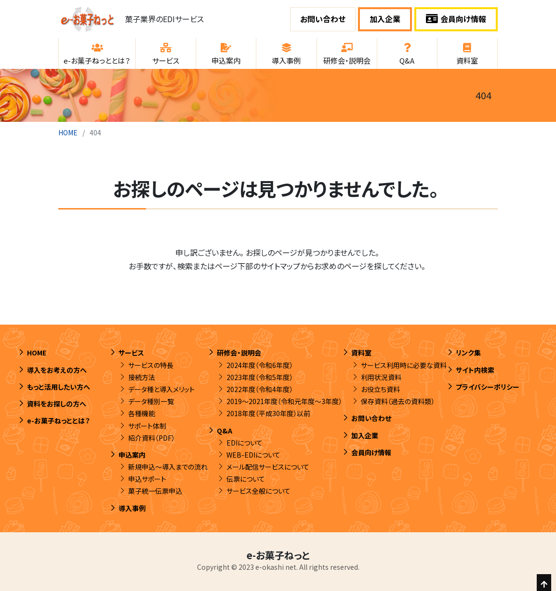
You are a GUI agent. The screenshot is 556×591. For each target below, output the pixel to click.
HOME (68, 132)
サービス (131, 352)
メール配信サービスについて (267, 467)
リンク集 (468, 352)
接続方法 (141, 377)
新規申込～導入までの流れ (168, 467)
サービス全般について (258, 491)
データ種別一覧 (151, 401)
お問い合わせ (322, 19)
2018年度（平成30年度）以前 (268, 413)
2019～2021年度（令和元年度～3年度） (284, 401)
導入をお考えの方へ (57, 370)
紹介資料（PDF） (151, 438)
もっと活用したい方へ (58, 387)
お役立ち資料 (380, 389)
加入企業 (385, 19)
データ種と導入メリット (161, 389)
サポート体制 (147, 426)
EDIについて (244, 442)
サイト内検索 (475, 370)
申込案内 (132, 455)
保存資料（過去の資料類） (398, 401)
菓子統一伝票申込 (155, 491)
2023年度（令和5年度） (259, 377)
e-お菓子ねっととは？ (58, 420)
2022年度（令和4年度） (259, 389)
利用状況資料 (381, 377)
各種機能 (141, 413)
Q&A (224, 430)
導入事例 (132, 508)
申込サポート (147, 479)
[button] (97, 53)
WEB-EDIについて (253, 455)
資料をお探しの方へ (56, 403)
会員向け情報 (456, 19)
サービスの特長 (150, 365)
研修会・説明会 (239, 352)
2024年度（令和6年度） (259, 365)
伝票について (245, 479)
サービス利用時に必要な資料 (404, 365)
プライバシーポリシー (487, 387)
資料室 (361, 352)
